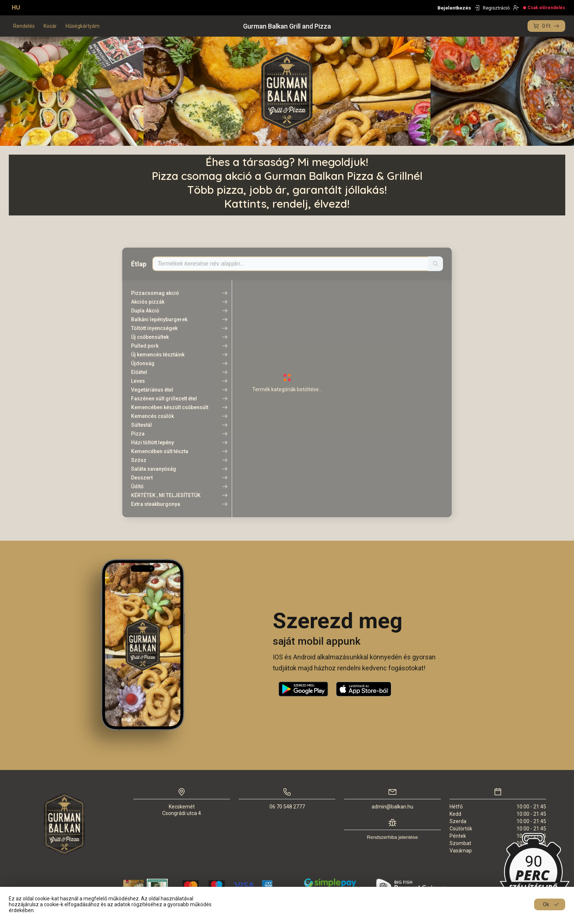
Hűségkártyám (83, 26)
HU (16, 7)
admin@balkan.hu (392, 807)
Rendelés (24, 26)
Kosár (50, 26)
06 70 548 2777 (287, 807)
